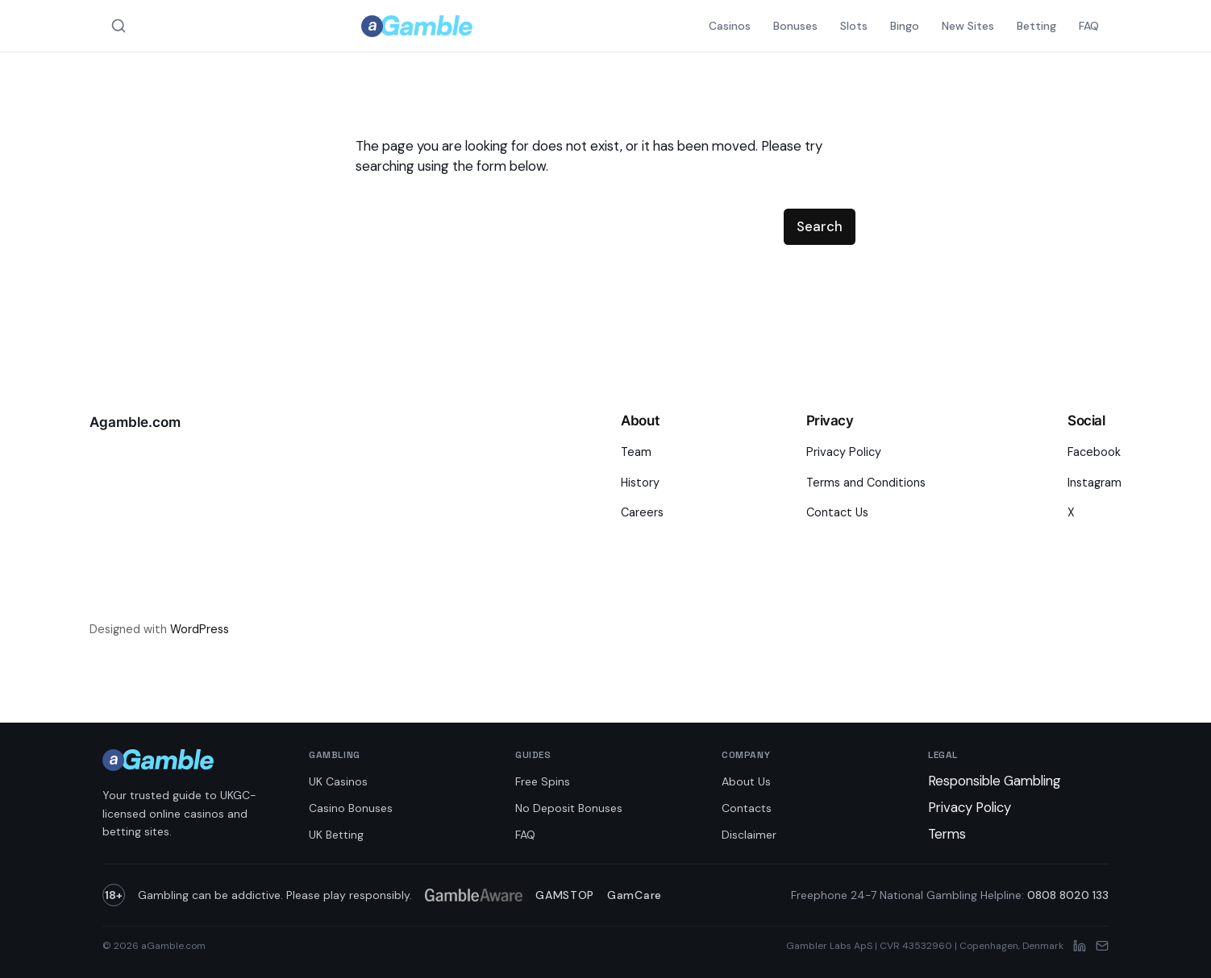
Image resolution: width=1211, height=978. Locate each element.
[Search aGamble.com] (118, 26)
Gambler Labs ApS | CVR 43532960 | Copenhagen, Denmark (924, 945)
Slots (854, 26)
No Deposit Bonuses (568, 808)
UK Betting (336, 834)
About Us (746, 781)
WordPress (199, 629)
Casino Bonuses (351, 808)
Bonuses (795, 26)
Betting (1036, 26)
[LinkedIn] (1079, 945)
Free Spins (542, 781)
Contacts (747, 808)
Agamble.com (135, 422)
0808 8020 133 (1068, 895)
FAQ (1089, 26)
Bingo (904, 26)
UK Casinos (338, 781)
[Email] (1102, 945)
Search (820, 226)
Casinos (730, 26)
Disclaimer (749, 834)
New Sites (968, 26)
